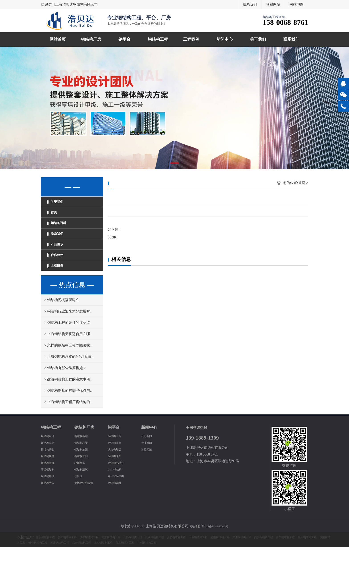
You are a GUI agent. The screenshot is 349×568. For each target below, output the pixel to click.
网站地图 (296, 4)
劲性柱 (79, 496)
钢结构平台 (117, 456)
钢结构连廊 (117, 476)
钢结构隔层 (117, 470)
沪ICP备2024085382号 (217, 547)
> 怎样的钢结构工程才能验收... (68, 366)
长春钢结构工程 (127, 563)
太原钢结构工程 (244, 558)
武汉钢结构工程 (188, 558)
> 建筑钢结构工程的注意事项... (68, 400)
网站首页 (58, 39)
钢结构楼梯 (50, 476)
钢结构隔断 (117, 503)
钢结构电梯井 (118, 483)
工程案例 (191, 39)
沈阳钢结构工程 (99, 563)
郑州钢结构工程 (300, 558)
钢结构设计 (50, 456)
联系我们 (250, 4)
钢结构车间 (83, 476)
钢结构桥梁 (83, 463)
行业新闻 (148, 463)
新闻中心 (225, 39)
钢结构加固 (83, 470)
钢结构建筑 (83, 490)
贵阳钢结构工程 (76, 558)
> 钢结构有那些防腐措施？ (65, 388)
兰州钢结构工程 (71, 563)
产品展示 (59, 257)
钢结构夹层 (117, 463)
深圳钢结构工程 (239, 563)
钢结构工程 (158, 39)
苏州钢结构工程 (155, 563)
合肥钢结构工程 (216, 558)
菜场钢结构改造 (86, 503)
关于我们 (258, 39)
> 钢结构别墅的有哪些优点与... (68, 411)
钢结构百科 (61, 230)
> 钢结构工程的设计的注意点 (67, 343)
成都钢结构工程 (104, 558)
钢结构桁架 (83, 456)
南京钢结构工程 (132, 558)
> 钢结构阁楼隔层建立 (61, 320)
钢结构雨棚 (50, 483)
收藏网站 (273, 4)
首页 (55, 217)
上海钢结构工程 (211, 563)
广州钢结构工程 (268, 563)
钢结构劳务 (50, 503)
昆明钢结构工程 (48, 558)
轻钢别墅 (81, 483)
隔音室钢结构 (118, 496)
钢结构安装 (50, 470)
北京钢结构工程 (183, 563)
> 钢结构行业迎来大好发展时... (68, 332)
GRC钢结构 (117, 490)
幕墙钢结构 (50, 490)
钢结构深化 (50, 463)
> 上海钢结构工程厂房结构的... (68, 422)
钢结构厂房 (91, 39)
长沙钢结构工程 (160, 558)
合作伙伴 (59, 271)
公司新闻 (148, 456)
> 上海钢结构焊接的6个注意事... (69, 377)
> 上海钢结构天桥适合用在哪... (68, 354)
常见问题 (148, 470)
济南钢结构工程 (272, 558)
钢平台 (124, 39)
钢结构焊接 (50, 496)
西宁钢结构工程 (43, 563)
